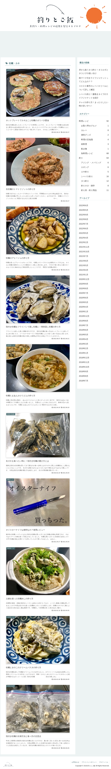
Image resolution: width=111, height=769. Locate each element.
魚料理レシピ (95, 153)
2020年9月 (83, 284)
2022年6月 (83, 228)
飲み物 (95, 149)
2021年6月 (83, 261)
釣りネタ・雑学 (95, 185)
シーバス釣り (95, 176)
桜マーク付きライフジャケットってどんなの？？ (93, 80)
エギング (95, 167)
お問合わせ (75, 762)
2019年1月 (83, 353)
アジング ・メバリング (95, 162)
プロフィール (103, 762)
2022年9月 (83, 215)
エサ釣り (95, 172)
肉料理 (95, 144)
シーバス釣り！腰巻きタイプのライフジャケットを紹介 (93, 96)
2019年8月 (83, 321)
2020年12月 (84, 279)
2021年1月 (83, 275)
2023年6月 (83, 205)
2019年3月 (83, 344)
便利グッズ (95, 135)
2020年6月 (83, 298)
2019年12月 (84, 316)
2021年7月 (83, 256)
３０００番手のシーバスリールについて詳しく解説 (93, 88)
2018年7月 (83, 381)
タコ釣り (95, 181)
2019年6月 (83, 330)
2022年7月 (83, 224)
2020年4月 (83, 307)
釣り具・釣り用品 (95, 190)
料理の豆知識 (95, 139)
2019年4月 (83, 339)
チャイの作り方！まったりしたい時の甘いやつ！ (93, 104)
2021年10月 (84, 252)
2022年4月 (83, 238)
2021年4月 (83, 270)
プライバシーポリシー (89, 762)
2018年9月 (83, 371)
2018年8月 (83, 376)
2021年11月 (84, 247)
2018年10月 (84, 367)
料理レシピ (94, 121)
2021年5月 (83, 265)
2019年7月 (83, 325)
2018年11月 (84, 362)
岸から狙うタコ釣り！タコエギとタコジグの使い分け (93, 71)
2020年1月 (83, 311)
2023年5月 (83, 210)
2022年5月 (83, 233)
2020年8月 (83, 288)
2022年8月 (83, 219)
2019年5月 (83, 335)
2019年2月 (83, 348)
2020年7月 (83, 293)
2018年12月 (84, 358)
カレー (95, 130)
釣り (94, 158)
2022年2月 (83, 242)
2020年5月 (83, 302)
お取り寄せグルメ (95, 125)
